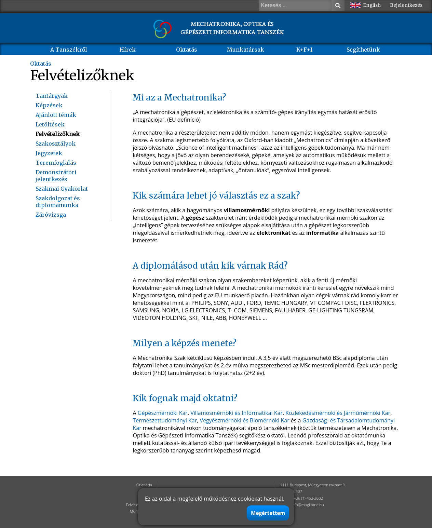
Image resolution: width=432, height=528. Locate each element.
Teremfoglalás (56, 162)
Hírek (128, 49)
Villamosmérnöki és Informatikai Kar (236, 413)
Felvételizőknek (58, 134)
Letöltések (50, 124)
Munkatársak (245, 49)
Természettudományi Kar (165, 420)
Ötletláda (144, 484)
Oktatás (186, 49)
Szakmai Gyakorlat (62, 188)
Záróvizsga (51, 214)
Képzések (49, 105)
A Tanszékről (68, 49)
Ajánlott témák (56, 114)
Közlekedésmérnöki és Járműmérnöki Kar (337, 413)
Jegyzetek (49, 153)
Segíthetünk (363, 49)
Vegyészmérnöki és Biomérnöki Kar (244, 420)
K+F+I (304, 49)
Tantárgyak (52, 95)
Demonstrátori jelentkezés (56, 175)
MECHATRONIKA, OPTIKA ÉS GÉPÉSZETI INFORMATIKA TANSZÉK (232, 28)
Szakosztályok (56, 143)
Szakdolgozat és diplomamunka (58, 201)
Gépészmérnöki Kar (163, 413)
